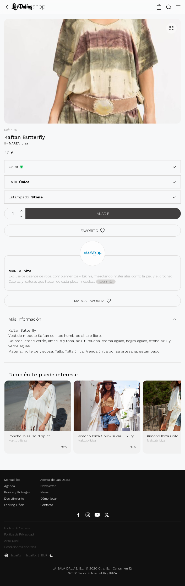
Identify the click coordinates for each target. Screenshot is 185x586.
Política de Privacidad (19, 534)
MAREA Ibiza (18, 143)
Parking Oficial (14, 505)
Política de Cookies (17, 528)
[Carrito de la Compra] (159, 7)
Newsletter (48, 486)
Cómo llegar (48, 498)
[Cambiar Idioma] (28, 7)
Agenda (9, 486)
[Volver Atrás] (6, 7)
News (44, 492)
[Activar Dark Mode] (51, 555)
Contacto (46, 505)
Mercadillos (12, 480)
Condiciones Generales (20, 547)
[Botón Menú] (178, 7)
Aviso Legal (11, 541)
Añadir (103, 213)
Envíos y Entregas (17, 492)
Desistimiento (14, 498)
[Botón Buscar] (168, 7)
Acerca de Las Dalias (55, 480)
